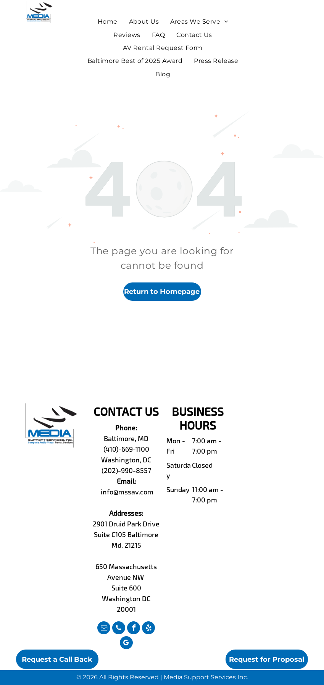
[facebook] (133, 628)
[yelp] (148, 628)
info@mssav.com (127, 492)
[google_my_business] (126, 643)
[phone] (118, 628)
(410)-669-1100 (126, 449)
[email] (103, 628)
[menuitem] (107, 21)
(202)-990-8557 (126, 470)
